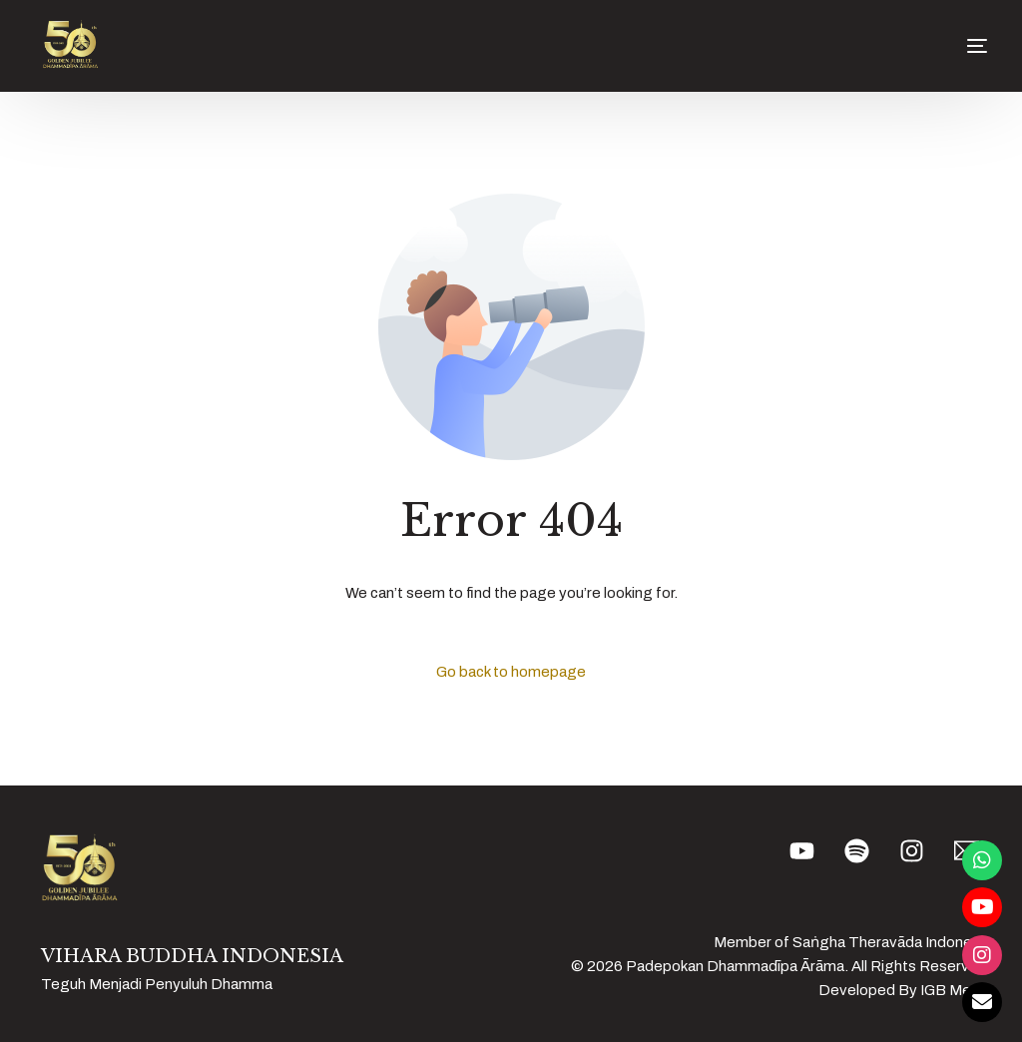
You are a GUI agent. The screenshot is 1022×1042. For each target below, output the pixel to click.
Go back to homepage (511, 672)
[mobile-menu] (955, 46)
